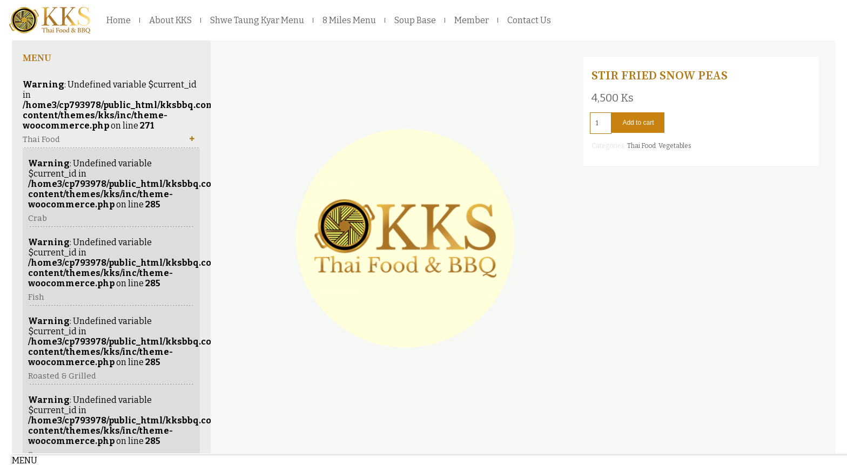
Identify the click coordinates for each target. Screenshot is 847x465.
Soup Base (415, 20)
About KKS (170, 20)
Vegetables (674, 146)
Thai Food (641, 146)
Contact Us (529, 20)
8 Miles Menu (349, 20)
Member (471, 20)
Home (118, 20)
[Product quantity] (600, 123)
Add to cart (638, 122)
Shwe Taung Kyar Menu (257, 20)
